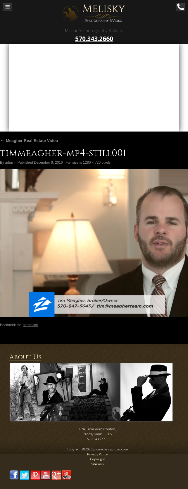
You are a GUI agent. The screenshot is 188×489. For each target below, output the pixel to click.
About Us (25, 357)
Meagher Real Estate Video (29, 140)
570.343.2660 (94, 38)
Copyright (97, 459)
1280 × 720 (92, 162)
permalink (30, 325)
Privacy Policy (97, 454)
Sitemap (97, 464)
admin (10, 162)
